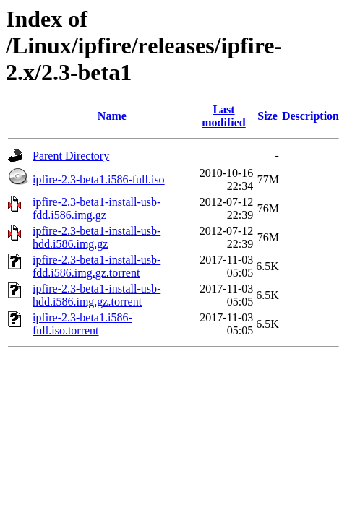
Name (112, 116)
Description (310, 116)
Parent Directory (71, 156)
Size (267, 116)
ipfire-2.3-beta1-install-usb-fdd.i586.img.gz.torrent (96, 266)
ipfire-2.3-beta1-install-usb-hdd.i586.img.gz (96, 237)
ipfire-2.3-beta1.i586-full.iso (99, 179)
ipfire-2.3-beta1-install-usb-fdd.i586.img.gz (96, 208)
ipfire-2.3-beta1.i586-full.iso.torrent (82, 324)
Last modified (223, 116)
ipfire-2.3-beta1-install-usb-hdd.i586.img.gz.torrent (96, 295)
